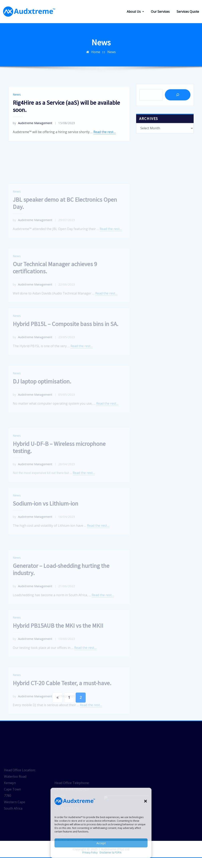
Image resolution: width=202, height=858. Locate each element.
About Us (135, 11)
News (17, 115)
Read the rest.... (104, 152)
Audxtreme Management (32, 144)
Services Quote (188, 11)
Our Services (160, 11)
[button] (146, 801)
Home (95, 58)
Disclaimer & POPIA (111, 852)
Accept (101, 843)
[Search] (177, 103)
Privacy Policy (90, 852)
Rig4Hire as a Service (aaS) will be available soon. (66, 127)
